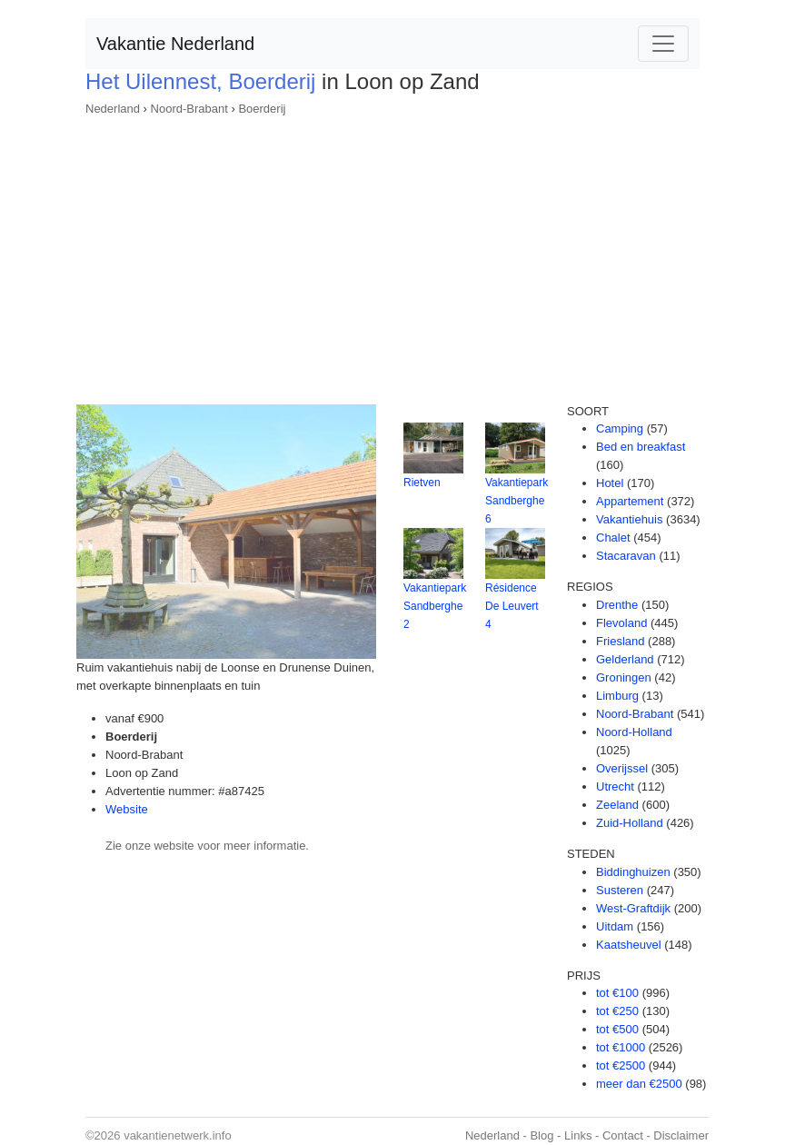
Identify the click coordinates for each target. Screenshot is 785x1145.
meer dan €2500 (639, 1083)
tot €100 (617, 993)
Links (577, 1135)
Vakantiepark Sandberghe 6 (516, 500)
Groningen (623, 677)
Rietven (422, 482)
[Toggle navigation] (663, 43)
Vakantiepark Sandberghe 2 (434, 606)
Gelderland (625, 659)
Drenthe (617, 605)
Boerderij (261, 108)
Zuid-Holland (629, 823)
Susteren (619, 890)
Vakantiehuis (629, 519)
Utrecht (615, 786)
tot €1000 (620, 1047)
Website (126, 809)
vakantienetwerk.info (178, 1135)
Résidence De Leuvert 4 (512, 606)
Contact (622, 1135)
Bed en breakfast (640, 446)
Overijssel (622, 768)
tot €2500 (620, 1065)
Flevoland (621, 623)
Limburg (617, 695)
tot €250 (617, 1011)
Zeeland (617, 804)
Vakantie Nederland (175, 44)
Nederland (112, 108)
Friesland (620, 641)
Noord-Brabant (189, 108)
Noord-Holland (634, 732)
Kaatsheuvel (628, 944)
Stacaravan (626, 556)
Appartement (629, 501)
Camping (619, 428)
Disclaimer (681, 1135)
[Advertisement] (392, 254)
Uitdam (614, 926)
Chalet (613, 537)
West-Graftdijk (633, 908)
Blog (541, 1135)
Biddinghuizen (633, 872)
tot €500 (617, 1029)
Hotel (609, 483)
